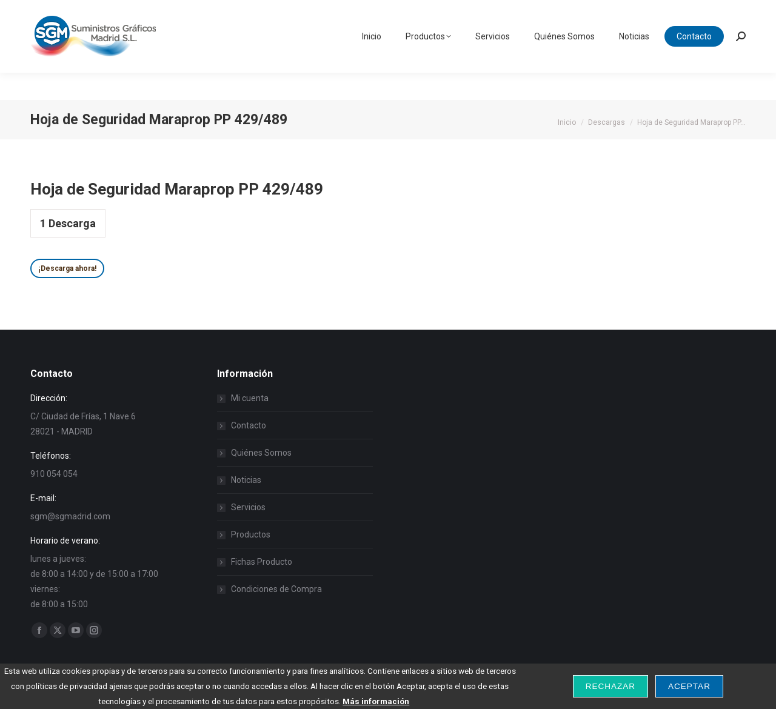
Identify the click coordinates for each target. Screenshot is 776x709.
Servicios (248, 507)
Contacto (248, 425)
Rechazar (610, 686)
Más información (376, 701)
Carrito (722, 13)
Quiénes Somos (261, 453)
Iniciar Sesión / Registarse (634, 13)
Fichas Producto (261, 562)
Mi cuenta (250, 398)
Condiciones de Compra (276, 589)
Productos (250, 534)
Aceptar (689, 686)
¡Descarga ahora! (67, 268)
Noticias (246, 480)
